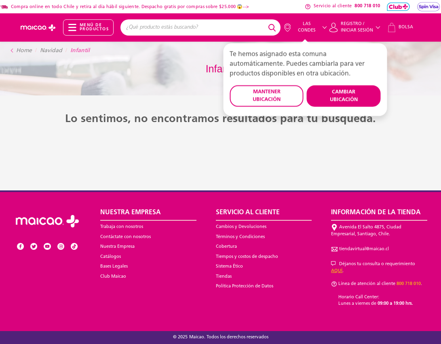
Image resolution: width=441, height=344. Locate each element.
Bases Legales (114, 266)
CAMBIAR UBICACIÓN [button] (344, 96)
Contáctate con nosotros (125, 237)
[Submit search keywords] (273, 27)
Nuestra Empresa (117, 247)
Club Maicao (113, 276)
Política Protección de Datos (244, 286)
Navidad (51, 51)
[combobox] (193, 27)
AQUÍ (336, 271)
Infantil (80, 51)
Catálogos (110, 257)
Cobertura (226, 247)
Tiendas (224, 276)
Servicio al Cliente (248, 212)
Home (24, 51)
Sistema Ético (229, 266)
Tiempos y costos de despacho (247, 257)
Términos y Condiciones (240, 237)
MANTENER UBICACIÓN (267, 96)
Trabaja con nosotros (121, 227)
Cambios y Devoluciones (241, 227)
